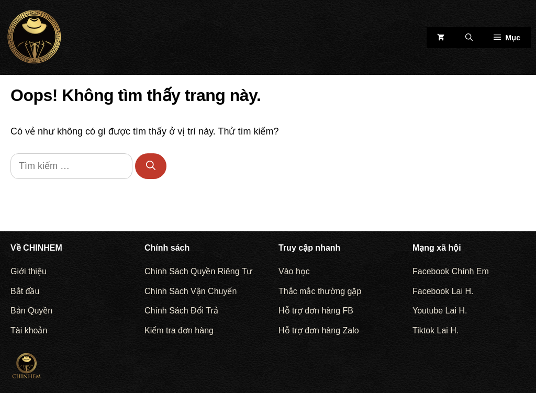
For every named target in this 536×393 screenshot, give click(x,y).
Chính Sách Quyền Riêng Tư (198, 271)
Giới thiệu (28, 271)
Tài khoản (28, 330)
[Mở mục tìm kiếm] (469, 37)
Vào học (294, 271)
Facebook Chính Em (450, 271)
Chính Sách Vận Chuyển (190, 291)
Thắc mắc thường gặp (319, 291)
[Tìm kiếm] (150, 166)
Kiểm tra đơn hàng (179, 330)
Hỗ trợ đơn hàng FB (315, 310)
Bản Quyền (31, 310)
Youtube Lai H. (439, 310)
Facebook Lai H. (443, 291)
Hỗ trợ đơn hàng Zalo (318, 330)
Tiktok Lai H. (435, 330)
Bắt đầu (24, 291)
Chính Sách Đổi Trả (181, 310)
